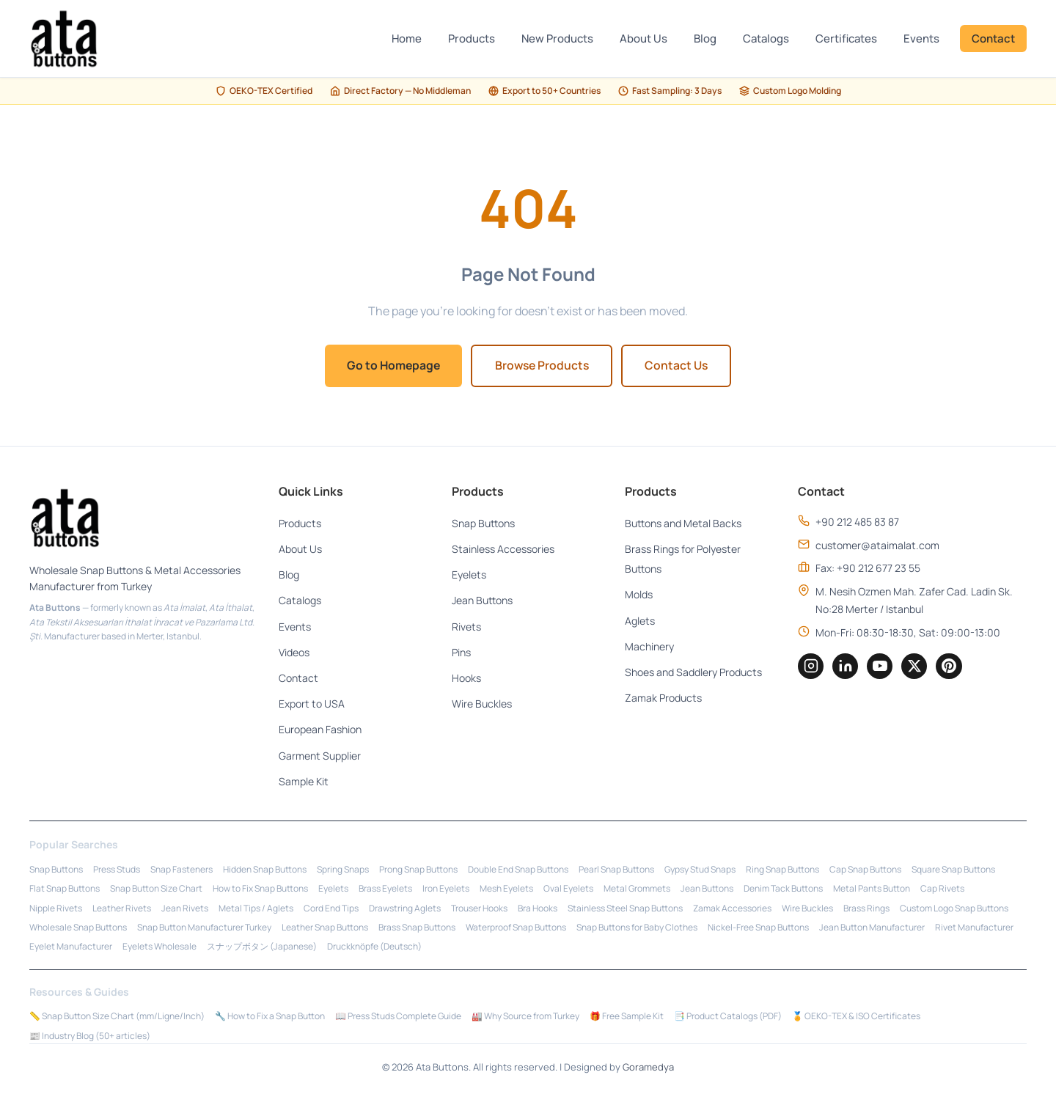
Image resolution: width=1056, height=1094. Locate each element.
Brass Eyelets (385, 889)
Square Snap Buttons (953, 870)
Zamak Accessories (732, 909)
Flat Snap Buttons (64, 889)
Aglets (640, 621)
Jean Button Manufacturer (872, 928)
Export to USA (312, 704)
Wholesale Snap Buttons (78, 928)
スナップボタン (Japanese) (262, 947)
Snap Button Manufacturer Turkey (204, 928)
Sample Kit (304, 782)
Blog (705, 38)
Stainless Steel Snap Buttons (625, 909)
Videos (294, 653)
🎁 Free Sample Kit (627, 1017)
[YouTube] (881, 667)
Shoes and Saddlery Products (693, 673)
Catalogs (766, 38)
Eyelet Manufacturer (70, 947)
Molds (639, 596)
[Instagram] (811, 667)
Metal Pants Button (871, 889)
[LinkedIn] (846, 667)
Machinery (649, 647)
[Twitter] (916, 667)
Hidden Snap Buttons (265, 870)
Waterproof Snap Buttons (516, 928)
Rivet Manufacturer (974, 928)
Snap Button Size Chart (156, 889)
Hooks (466, 679)
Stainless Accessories (503, 550)
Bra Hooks (537, 909)
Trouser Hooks (479, 909)
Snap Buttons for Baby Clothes (636, 928)
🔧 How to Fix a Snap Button (270, 1017)
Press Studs (116, 870)
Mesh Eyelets (506, 889)
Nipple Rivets (55, 909)
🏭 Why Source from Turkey (525, 1017)
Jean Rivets (184, 909)
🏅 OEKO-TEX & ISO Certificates (856, 1017)
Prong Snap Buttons (418, 870)
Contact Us (682, 366)
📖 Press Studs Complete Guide (398, 1017)
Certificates (846, 38)
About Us (643, 38)
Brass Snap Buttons (416, 928)
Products (471, 38)
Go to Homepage (389, 366)
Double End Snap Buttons (518, 870)
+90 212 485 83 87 (857, 522)
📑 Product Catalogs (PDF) (728, 1017)
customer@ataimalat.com (877, 546)
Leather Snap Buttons (325, 928)
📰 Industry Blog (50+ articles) (89, 1036)
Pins (461, 653)
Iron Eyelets (445, 889)
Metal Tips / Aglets (256, 909)
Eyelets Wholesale (159, 947)
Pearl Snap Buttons (616, 870)
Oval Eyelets (568, 889)
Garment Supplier (320, 756)
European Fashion (320, 731)
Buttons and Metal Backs (683, 524)
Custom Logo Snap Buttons (954, 909)
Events (921, 38)
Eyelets (469, 576)
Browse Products (542, 366)
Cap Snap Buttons (865, 870)
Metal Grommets (637, 889)
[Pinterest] (952, 667)
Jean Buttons (482, 602)
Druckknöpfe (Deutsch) (374, 947)
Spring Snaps (343, 870)
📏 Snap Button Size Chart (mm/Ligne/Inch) (117, 1017)
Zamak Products (663, 698)
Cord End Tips (331, 909)
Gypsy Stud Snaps (700, 870)
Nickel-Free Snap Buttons (758, 928)
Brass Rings (866, 909)
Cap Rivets (942, 889)
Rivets (466, 627)
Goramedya (648, 1068)
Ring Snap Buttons (782, 870)
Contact (993, 38)
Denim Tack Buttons (783, 889)
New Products (557, 38)
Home (407, 38)
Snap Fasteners (181, 870)
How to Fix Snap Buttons (260, 889)
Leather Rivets (121, 909)
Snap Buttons (483, 524)
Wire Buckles (482, 704)
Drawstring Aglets (405, 909)
